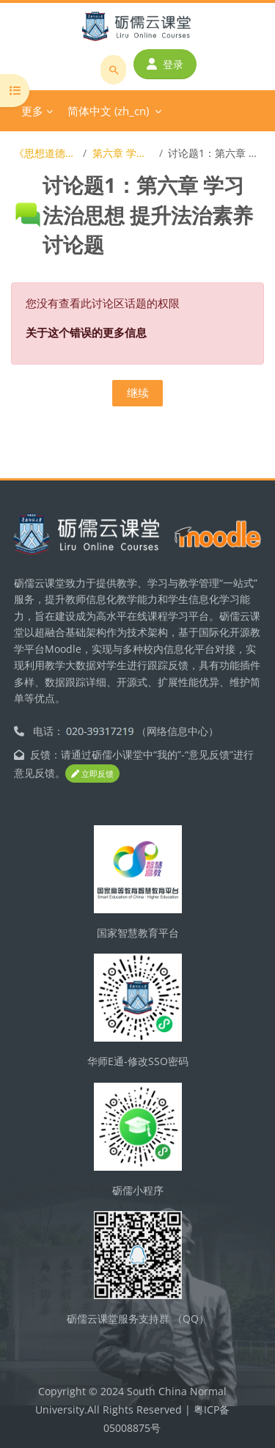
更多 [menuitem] (32, 110)
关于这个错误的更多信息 (86, 332)
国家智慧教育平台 (138, 933)
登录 (165, 64)
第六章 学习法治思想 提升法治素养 (122, 153)
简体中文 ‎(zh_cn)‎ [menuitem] (108, 110)
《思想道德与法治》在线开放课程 (46, 153)
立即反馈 (92, 773)
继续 (138, 392)
